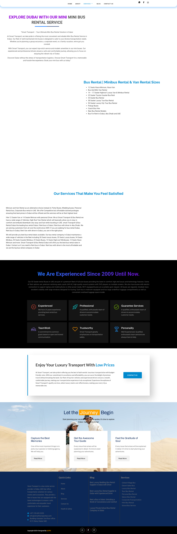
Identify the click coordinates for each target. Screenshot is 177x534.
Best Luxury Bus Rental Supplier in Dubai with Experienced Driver (103, 492)
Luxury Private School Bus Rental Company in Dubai (102, 509)
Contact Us (108, 4)
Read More (38, 458)
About (77, 4)
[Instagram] (148, 2)
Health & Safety (66, 509)
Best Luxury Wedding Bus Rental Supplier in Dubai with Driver (102, 483)
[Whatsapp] (139, 2)
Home (70, 4)
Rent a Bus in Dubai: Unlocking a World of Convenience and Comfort (103, 500)
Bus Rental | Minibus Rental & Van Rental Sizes (122, 82)
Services (88, 4)
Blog (99, 4)
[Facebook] (144, 2)
